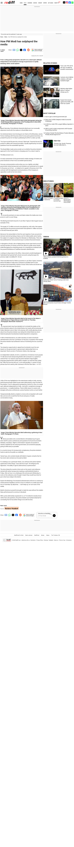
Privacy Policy (39, 540)
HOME (21, 3)
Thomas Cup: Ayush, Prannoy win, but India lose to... (62, 144)
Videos (47, 535)
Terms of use (62, 540)
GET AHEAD (50, 3)
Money (42, 535)
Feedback (51, 540)
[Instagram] (66, 2)
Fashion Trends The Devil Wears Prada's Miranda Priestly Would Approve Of (59, 133)
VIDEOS (46, 237)
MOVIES (35, 3)
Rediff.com (18, 540)
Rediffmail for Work (18, 535)
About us (56, 540)
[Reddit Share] (28, 50)
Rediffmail (36, 535)
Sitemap (46, 540)
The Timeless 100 (55, 535)
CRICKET (40, 3)
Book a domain (28, 535)
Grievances (69, 540)
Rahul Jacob (2, 50)
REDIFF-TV (56, 3)
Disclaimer (33, 540)
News (6, 37)
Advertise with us (26, 540)
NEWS (25, 3)
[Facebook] (69, 2)
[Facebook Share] (24, 50)
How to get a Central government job (56, 116)
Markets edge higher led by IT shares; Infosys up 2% (66, 90)
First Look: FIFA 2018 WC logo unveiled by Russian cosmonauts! (66, 67)
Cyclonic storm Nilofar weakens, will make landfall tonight (66, 78)
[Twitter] (64, 2)
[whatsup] (72, 2)
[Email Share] (13, 50)
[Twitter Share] (21, 50)
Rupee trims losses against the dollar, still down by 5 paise (66, 101)
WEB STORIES (48, 181)
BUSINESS (30, 3)
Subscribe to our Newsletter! (44, 513)
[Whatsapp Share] (17, 50)
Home (1, 37)
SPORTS (45, 3)
